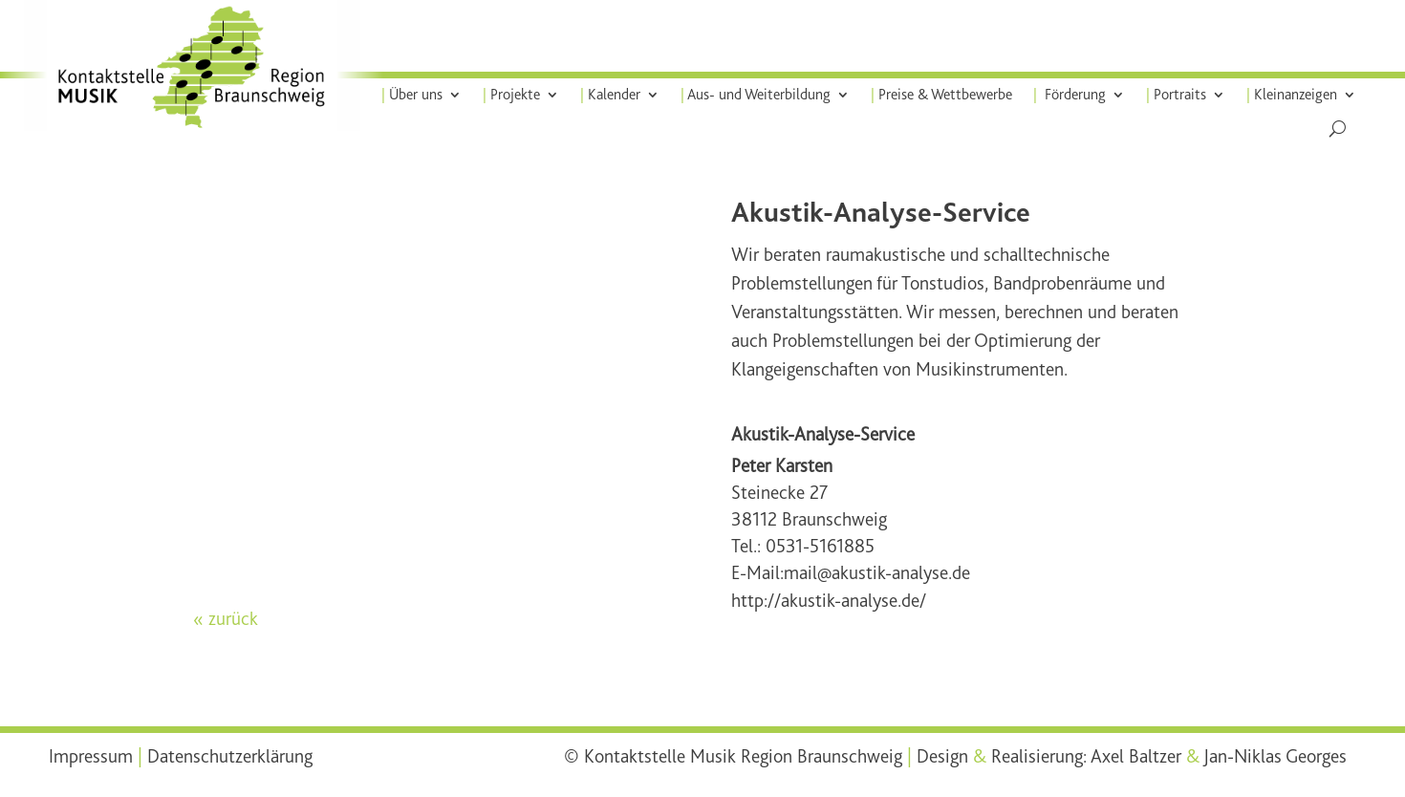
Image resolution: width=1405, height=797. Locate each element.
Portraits (1176, 94)
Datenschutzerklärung (230, 756)
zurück (233, 619)
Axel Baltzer (1136, 756)
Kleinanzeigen (1291, 94)
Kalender (610, 94)
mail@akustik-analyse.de (877, 573)
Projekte (511, 94)
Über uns (412, 94)
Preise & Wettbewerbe (941, 94)
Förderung (1069, 94)
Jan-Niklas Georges (1275, 756)
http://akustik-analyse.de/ (828, 601)
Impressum (91, 756)
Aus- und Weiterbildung (756, 94)
